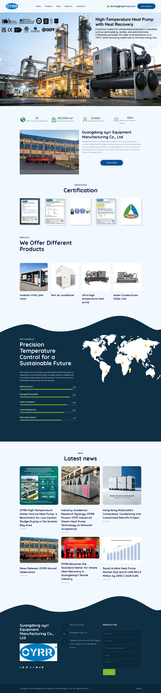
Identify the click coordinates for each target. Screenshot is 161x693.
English (139, 688)
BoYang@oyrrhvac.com (121, 6)
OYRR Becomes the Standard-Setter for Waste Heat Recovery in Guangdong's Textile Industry (79, 571)
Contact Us (80, 6)
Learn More (112, 163)
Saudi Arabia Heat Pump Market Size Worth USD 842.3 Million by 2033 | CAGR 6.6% (122, 572)
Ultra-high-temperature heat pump (93, 299)
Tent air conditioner (62, 295)
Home (38, 6)
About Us (68, 6)
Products (48, 6)
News (58, 6)
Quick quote (146, 6)
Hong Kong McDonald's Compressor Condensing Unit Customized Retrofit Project (122, 513)
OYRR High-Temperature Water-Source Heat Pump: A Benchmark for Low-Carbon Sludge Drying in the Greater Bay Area (39, 517)
